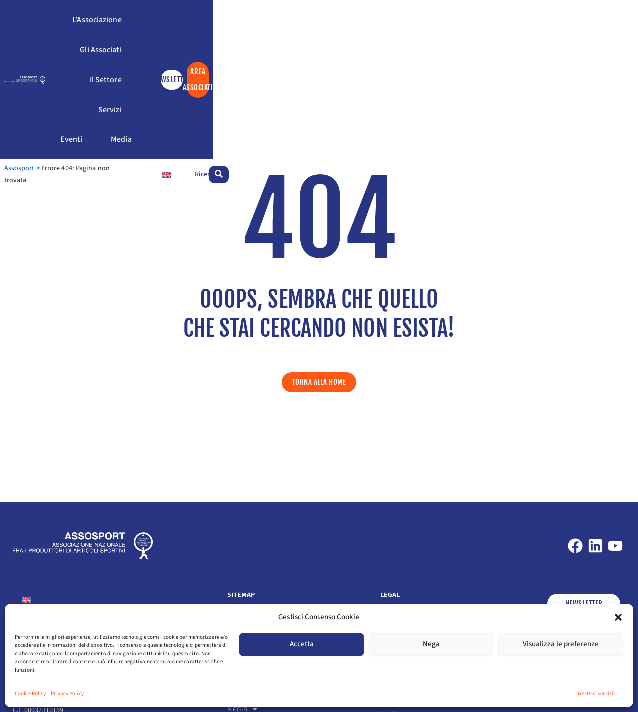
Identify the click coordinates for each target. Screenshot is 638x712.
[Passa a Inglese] (538, 84)
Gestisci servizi (595, 693)
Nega (431, 644)
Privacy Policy (67, 693)
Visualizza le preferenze (561, 644)
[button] (618, 617)
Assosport (28, 84)
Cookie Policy (30, 693)
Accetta (302, 644)
